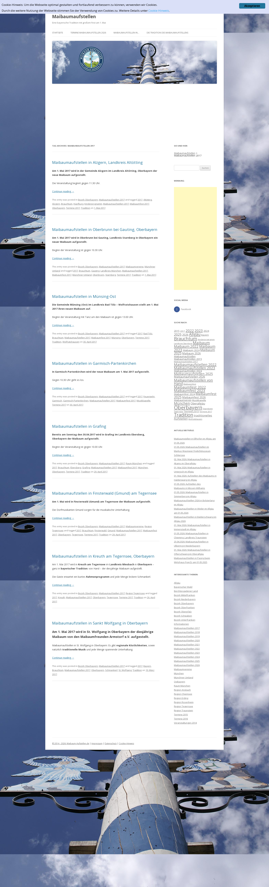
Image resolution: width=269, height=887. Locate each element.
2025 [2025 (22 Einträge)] (178, 334)
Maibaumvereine (135, 266)
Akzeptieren (252, 6)
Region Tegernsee (135, 593)
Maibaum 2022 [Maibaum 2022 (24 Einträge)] (186, 346)
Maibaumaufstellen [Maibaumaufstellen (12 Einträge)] (185, 356)
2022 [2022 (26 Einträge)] (190, 330)
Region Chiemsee (183, 694)
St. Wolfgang (125, 670)
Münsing (116, 337)
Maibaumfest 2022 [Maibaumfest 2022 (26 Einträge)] (190, 387)
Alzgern (56, 203)
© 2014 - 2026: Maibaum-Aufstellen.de (70, 743)
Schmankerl (111, 670)
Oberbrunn (98, 274)
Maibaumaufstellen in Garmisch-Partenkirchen (94, 363)
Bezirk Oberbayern (88, 199)
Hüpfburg (78, 203)
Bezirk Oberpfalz (183, 611)
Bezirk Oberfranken (184, 607)
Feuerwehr (149, 396)
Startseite (57, 32)
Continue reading (63, 191)
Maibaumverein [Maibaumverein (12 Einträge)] (182, 400)
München (143, 467)
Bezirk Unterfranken (184, 619)
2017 (140, 199)
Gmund (111, 530)
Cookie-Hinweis (126, 743)
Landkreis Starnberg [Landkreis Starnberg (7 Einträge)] (183, 343)
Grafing (86, 467)
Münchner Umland (82, 274)
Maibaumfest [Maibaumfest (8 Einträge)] (189, 384)
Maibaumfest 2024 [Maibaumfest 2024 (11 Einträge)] (184, 394)
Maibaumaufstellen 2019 (187, 636)
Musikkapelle (143, 400)
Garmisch (57, 400)
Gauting (95, 270)
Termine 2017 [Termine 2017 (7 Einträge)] (206, 411)
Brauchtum (66, 203)
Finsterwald (101, 530)
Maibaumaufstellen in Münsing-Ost (84, 296)
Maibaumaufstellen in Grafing (79, 426)
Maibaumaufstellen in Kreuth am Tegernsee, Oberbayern (103, 556)
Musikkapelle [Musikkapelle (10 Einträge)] (199, 400)
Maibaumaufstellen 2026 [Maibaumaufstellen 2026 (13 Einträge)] (189, 377)
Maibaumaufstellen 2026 (187, 665)
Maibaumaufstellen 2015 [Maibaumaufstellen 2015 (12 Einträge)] (188, 359)
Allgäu (177, 582)
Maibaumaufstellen (74, 16)
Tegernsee (77, 534)
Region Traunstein (183, 710)
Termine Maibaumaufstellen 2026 (88, 32)
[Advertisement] (134, 114)
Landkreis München (111, 270)
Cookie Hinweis (158, 11)
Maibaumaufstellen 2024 (187, 656)
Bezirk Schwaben (183, 615)
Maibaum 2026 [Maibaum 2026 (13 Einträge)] (191, 353)
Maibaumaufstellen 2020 (187, 640)
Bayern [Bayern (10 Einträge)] (205, 334)
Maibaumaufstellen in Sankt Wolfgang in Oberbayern (100, 623)
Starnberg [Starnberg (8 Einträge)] (208, 408)
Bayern (147, 666)
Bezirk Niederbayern (185, 599)
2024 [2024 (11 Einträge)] (206, 330)
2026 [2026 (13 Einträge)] (185, 335)
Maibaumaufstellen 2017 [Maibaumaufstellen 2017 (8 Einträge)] (186, 361)
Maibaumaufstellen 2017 (112, 199)
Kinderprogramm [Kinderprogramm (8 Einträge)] (206, 339)
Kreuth (61, 597)
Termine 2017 (73, 207)
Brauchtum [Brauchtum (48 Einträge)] (185, 338)
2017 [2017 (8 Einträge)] (182, 331)
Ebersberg (75, 467)
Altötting (147, 199)
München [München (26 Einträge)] (182, 403)
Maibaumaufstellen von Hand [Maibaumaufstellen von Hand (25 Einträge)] (193, 382)
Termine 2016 (181, 718)
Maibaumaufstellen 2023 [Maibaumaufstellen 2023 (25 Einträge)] (194, 367)
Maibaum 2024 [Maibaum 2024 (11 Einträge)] (191, 350)
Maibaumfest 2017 (139, 203)
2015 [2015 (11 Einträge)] (176, 330)
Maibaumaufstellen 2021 (187, 644)
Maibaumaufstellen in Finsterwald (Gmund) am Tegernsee (104, 493)
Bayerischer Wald (183, 586)
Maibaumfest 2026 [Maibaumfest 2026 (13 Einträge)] (194, 397)
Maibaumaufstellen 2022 (187, 648)
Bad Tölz (147, 333)
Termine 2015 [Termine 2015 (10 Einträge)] (191, 411)
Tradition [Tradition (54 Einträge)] (183, 415)
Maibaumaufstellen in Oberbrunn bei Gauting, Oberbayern (104, 229)
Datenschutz (111, 743)
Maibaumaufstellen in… (126, 32)
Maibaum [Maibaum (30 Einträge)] (201, 342)
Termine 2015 (181, 714)
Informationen (181, 624)
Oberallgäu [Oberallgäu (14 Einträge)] (198, 403)
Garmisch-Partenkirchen (76, 400)
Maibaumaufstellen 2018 (187, 632)
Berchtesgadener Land (186, 591)
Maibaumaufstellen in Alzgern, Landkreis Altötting (97, 162)
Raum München (134, 463)
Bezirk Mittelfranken (184, 595)
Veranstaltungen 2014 (185, 722)
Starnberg (110, 274)
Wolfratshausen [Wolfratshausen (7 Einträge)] (195, 419)
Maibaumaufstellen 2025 (187, 661)
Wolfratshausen (70, 341)
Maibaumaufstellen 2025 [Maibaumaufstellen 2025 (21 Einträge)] (193, 374)
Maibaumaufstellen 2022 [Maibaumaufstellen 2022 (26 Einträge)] (195, 364)
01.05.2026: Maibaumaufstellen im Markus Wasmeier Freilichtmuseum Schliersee (192, 451)
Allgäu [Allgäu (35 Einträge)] (195, 334)
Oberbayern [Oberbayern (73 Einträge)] (188, 407)
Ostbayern (179, 681)
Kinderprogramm (93, 203)
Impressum (96, 743)
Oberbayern (58, 207)
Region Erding (181, 698)
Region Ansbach (182, 689)
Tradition (85, 207)
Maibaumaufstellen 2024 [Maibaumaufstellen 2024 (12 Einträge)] (188, 371)
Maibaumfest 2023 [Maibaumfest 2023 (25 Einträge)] (189, 390)
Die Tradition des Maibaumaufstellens (167, 32)
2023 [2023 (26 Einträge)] (199, 330)
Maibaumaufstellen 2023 (187, 652)
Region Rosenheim (184, 702)
